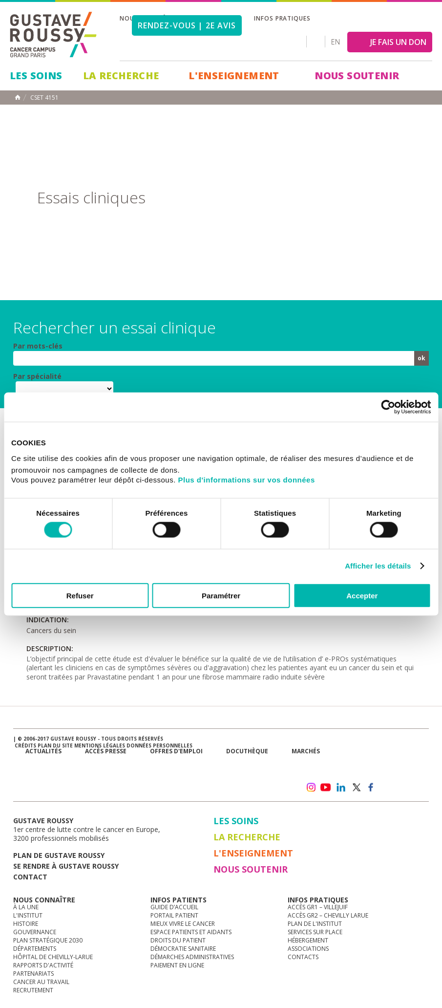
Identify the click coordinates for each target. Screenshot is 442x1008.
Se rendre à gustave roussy (66, 866)
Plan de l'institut (315, 924)
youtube (325, 787)
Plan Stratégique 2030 (48, 940)
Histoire (25, 924)
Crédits (25, 745)
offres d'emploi (176, 751)
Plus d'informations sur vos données (246, 479)
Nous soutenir (357, 75)
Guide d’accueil (174, 907)
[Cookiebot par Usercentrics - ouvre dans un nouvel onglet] (388, 407)
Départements (34, 948)
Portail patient (174, 915)
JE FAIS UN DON (398, 42)
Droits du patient (178, 940)
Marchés (306, 751)
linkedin (341, 787)
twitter (356, 787)
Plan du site (55, 745)
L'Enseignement (234, 75)
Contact (30, 876)
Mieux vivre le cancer (182, 924)
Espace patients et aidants (191, 932)
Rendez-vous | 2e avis (187, 25)
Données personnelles (159, 745)
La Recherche (121, 75)
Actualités (43, 751)
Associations (308, 948)
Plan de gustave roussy (59, 855)
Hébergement (308, 940)
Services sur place (315, 932)
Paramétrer (221, 595)
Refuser (80, 595)
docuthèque (247, 751)
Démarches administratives (192, 957)
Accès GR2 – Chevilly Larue (328, 915)
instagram (310, 787)
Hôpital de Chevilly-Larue (53, 957)
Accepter (362, 595)
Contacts (303, 957)
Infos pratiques (282, 18)
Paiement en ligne (177, 965)
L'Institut (27, 915)
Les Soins (36, 75)
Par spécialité (37, 376)
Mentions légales (99, 745)
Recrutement (33, 990)
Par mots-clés (38, 346)
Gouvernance (34, 932)
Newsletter (333, 766)
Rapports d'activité (43, 965)
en (335, 41)
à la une (26, 907)
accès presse (105, 751)
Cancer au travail (41, 982)
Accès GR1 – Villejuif (318, 907)
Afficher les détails (378, 566)
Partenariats (33, 973)
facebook (371, 787)
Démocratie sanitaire (183, 948)
